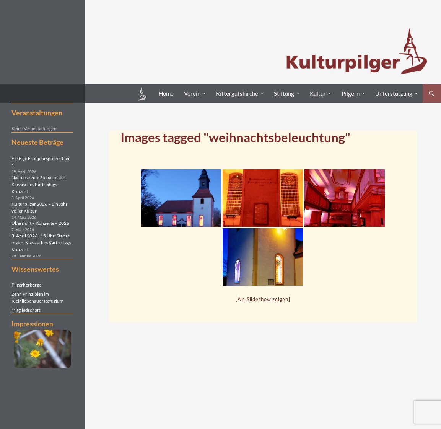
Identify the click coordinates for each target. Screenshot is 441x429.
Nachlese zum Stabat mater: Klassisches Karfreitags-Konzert (39, 184)
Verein (192, 93)
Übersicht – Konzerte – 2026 (40, 223)
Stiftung (284, 93)
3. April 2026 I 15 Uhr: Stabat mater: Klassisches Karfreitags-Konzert (41, 242)
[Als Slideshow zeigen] (263, 299)
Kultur (318, 93)
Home (166, 93)
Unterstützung (393, 93)
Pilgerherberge (26, 285)
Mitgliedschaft (25, 310)
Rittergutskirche (237, 93)
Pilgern (351, 93)
